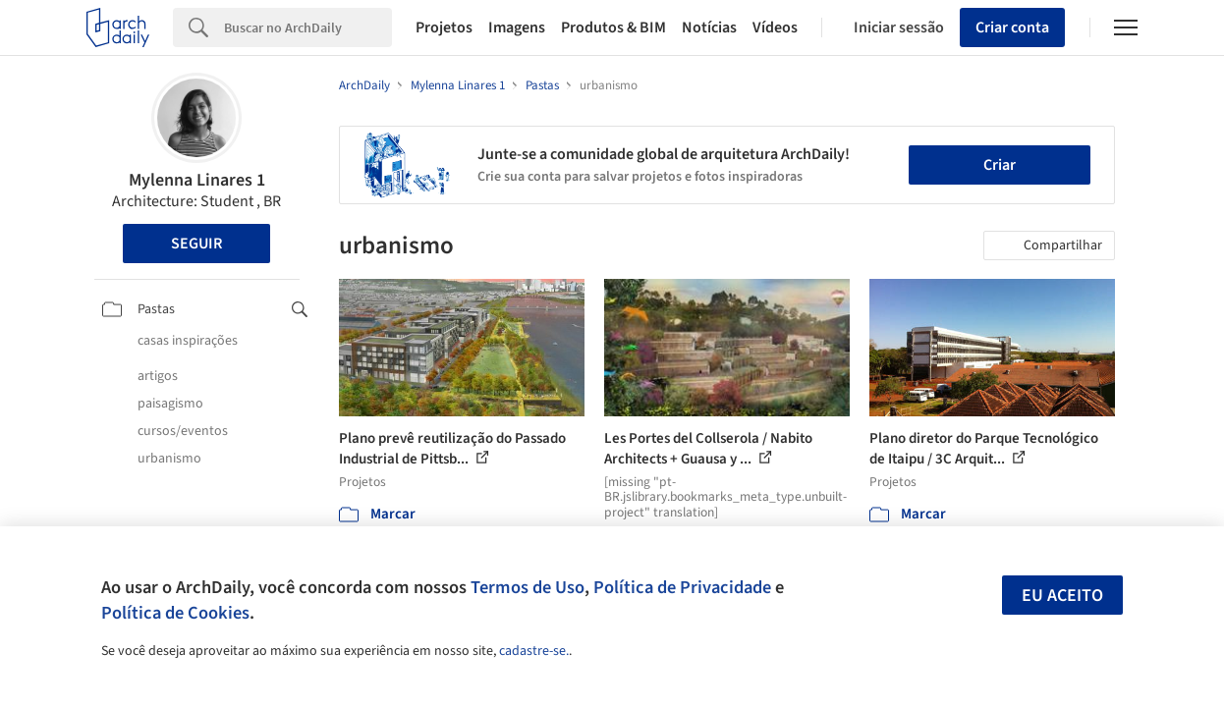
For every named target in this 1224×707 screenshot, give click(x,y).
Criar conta (1012, 27)
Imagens (516, 27)
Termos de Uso (527, 587)
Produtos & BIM (613, 27)
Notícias (709, 27)
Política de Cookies (175, 612)
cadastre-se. (534, 651)
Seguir (196, 243)
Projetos (444, 27)
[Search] (308, 27)
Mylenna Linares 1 (197, 180)
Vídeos (775, 27)
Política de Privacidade (682, 587)
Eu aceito (1062, 595)
